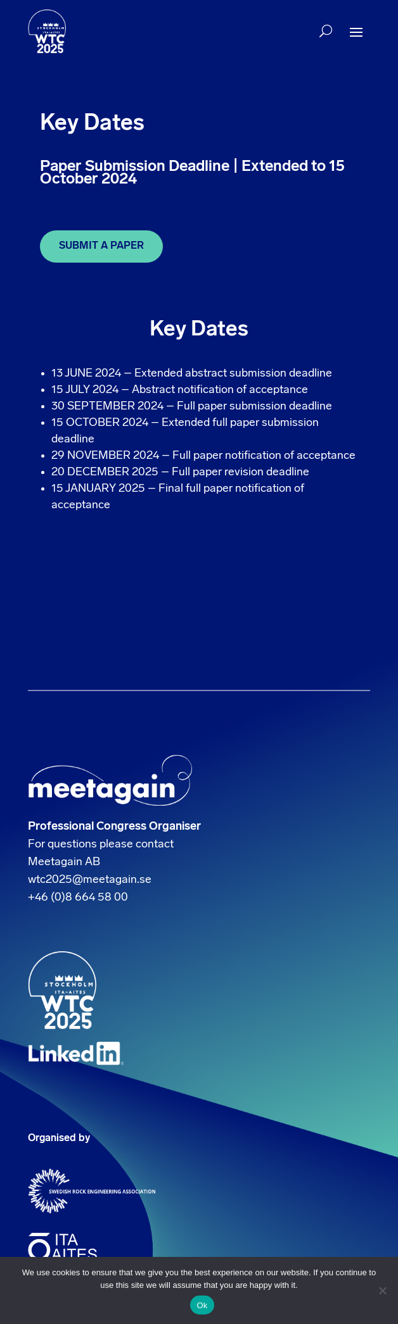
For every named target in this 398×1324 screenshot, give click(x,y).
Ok (201, 1305)
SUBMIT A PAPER (101, 246)
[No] (382, 1290)
